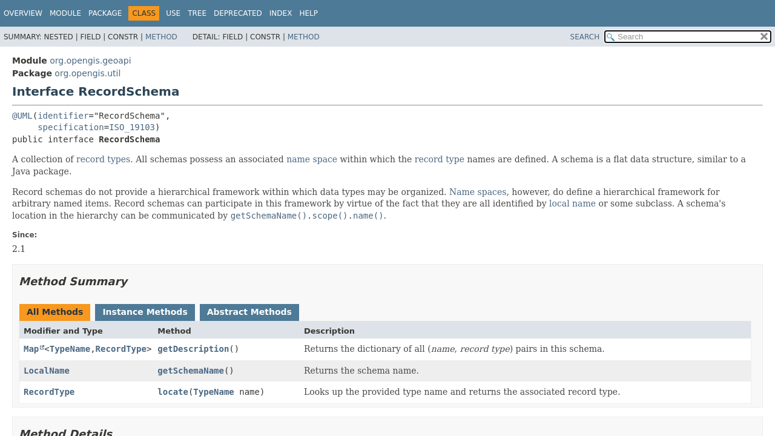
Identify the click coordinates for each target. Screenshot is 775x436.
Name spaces (477, 192)
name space (311, 159)
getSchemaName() (269, 215)
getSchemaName (190, 370)
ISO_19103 (132, 127)
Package (105, 13)
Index (280, 13)
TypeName (70, 349)
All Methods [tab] (55, 312)
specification (71, 127)
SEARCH (585, 37)
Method (161, 37)
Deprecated (238, 13)
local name (572, 203)
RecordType (121, 349)
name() (368, 215)
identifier (63, 116)
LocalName (47, 370)
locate (172, 392)
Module (65, 13)
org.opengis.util (87, 73)
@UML (22, 116)
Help (308, 13)
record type (439, 159)
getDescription (193, 349)
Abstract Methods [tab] (249, 312)
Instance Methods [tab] (144, 312)
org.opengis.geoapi (90, 60)
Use (173, 13)
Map (31, 349)
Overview (23, 13)
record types (103, 159)
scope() (330, 215)
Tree (197, 13)
